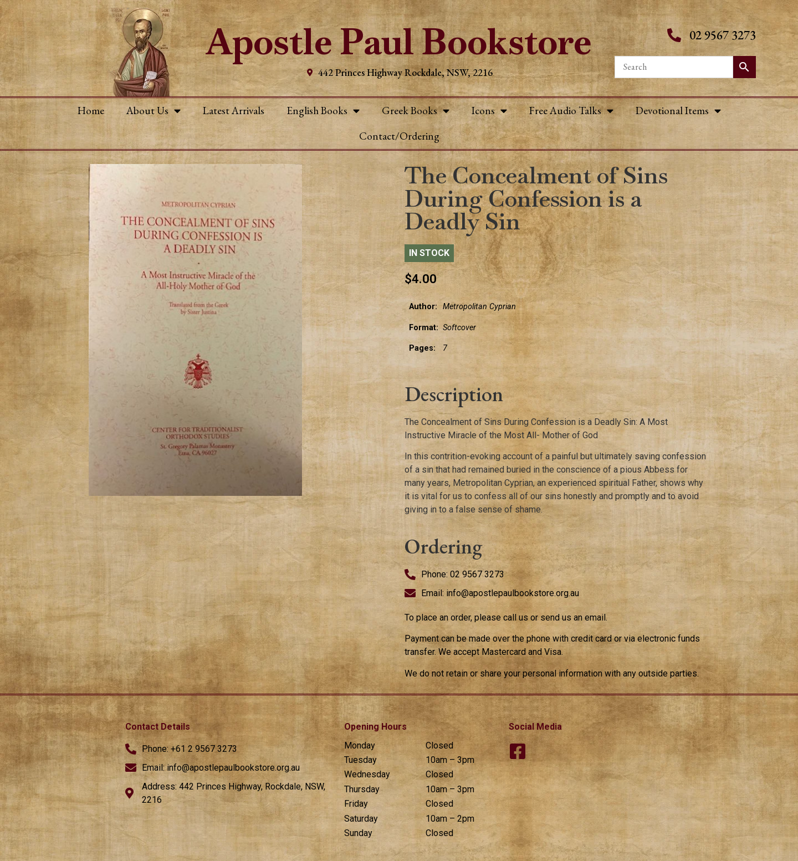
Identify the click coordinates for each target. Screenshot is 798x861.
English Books (323, 110)
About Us (153, 110)
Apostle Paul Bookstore (398, 42)
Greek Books (415, 110)
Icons (489, 110)
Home (91, 110)
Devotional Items (678, 110)
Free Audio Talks (571, 110)
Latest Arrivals (233, 110)
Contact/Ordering (399, 136)
